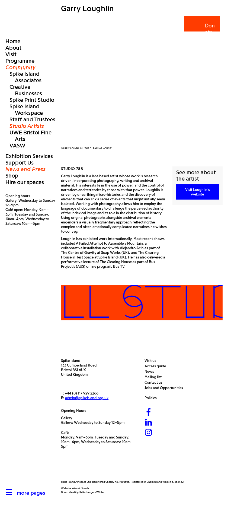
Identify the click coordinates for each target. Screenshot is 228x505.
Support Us (19, 162)
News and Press (25, 169)
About (13, 48)
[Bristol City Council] (110, 467)
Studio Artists (26, 126)
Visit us (151, 360)
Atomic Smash (80, 488)
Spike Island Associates (25, 77)
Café (65, 432)
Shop (11, 175)
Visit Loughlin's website (197, 192)
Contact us (154, 382)
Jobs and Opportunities (165, 388)
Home (12, 41)
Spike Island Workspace (26, 109)
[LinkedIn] (148, 422)
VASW (17, 145)
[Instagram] (148, 432)
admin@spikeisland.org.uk (86, 398)
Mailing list (154, 377)
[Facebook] (148, 412)
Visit (11, 54)
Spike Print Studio (31, 100)
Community (20, 67)
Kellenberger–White (91, 492)
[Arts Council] (74, 467)
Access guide (156, 366)
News (150, 371)
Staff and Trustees (32, 119)
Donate (201, 29)
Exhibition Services (29, 156)
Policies (152, 398)
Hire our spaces (24, 182)
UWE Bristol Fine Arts (30, 135)
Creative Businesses (25, 90)
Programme (19, 61)
